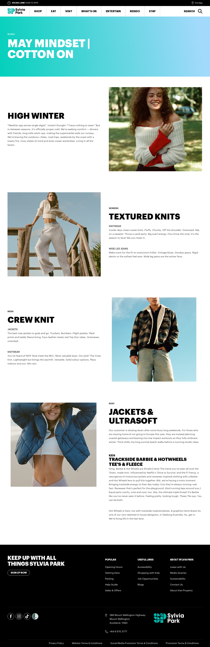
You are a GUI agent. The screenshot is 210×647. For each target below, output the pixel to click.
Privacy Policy (56, 643)
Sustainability (177, 579)
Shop (38, 11)
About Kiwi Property (181, 590)
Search (189, 11)
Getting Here (112, 573)
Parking (109, 579)
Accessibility (145, 567)
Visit (68, 11)
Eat (53, 11)
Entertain (113, 11)
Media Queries (178, 573)
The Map (198, 3)
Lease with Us (178, 567)
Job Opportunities (148, 579)
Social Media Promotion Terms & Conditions (134, 643)
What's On (89, 11)
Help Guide (111, 584)
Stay (152, 11)
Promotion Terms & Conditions (182, 643)
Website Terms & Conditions (87, 643)
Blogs (141, 584)
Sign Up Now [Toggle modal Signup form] (19, 573)
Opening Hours (114, 567)
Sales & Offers (113, 590)
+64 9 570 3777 (118, 631)
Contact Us (176, 584)
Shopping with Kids (149, 573)
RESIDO (135, 11)
